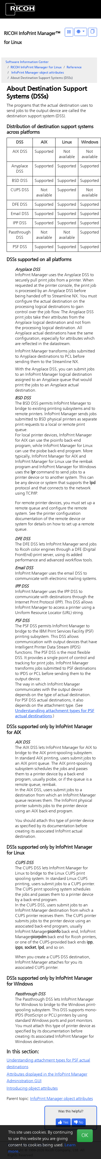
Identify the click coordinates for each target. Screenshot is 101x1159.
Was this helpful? (71, 1111)
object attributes (37, 72)
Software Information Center (27, 62)
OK (84, 1135)
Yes (63, 1123)
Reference (74, 67)
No (78, 1123)
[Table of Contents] (69, 32)
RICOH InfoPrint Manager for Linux (36, 67)
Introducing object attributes (32, 1088)
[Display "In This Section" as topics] (92, 32)
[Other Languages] (80, 32)
